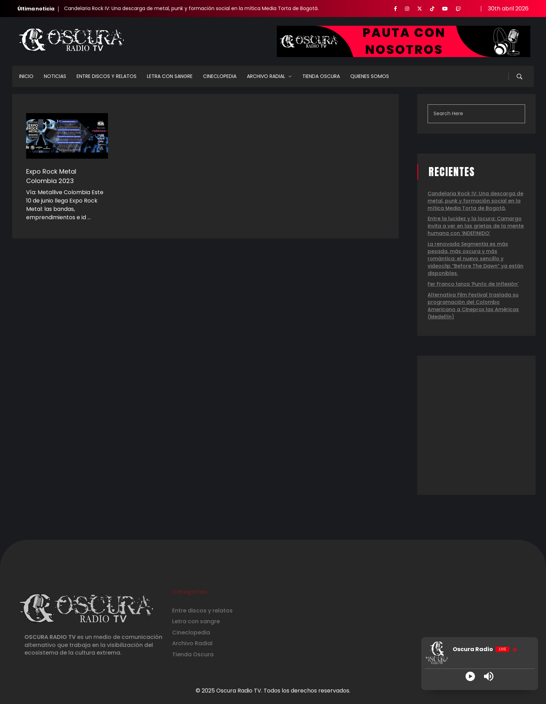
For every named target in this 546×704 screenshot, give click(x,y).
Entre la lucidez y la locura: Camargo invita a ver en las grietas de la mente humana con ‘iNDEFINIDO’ (476, 226)
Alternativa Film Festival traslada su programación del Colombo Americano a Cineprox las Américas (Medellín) (473, 305)
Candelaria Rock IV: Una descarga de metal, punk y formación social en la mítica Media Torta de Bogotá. (191, 8)
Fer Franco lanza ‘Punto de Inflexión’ (473, 283)
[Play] (470, 676)
